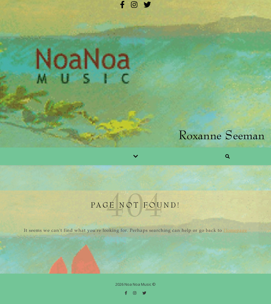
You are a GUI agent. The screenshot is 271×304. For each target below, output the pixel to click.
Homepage (235, 231)
